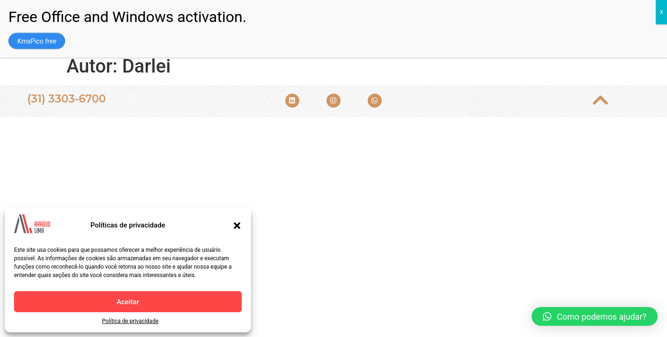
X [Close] (661, 12)
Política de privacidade (130, 321)
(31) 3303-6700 (66, 98)
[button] (237, 225)
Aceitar (128, 302)
